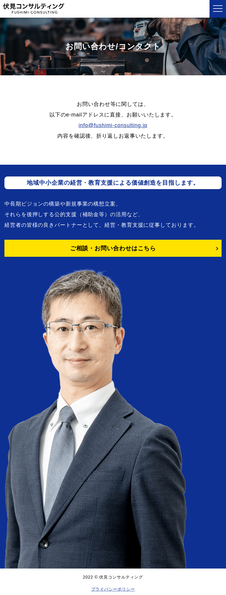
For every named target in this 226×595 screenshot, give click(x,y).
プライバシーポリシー (113, 589)
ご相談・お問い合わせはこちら (113, 248)
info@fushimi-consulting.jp (113, 125)
